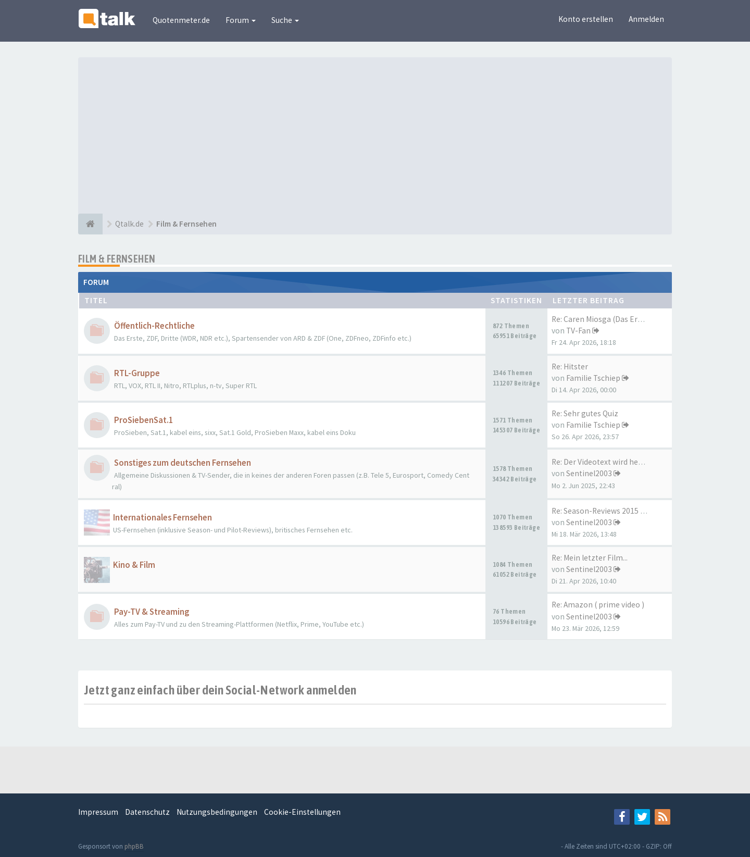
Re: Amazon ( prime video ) (598, 605)
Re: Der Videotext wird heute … (605, 462)
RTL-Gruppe (137, 373)
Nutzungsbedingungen (217, 812)
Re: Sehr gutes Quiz (585, 413)
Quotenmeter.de (181, 20)
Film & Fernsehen (116, 259)
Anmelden (646, 19)
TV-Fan (578, 331)
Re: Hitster (570, 366)
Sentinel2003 (589, 473)
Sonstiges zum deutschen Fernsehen (182, 462)
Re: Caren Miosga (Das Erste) (601, 319)
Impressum (98, 812)
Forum (241, 20)
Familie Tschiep (593, 378)
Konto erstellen (585, 19)
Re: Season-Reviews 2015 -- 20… (608, 511)
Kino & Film (134, 565)
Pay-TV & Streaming (151, 611)
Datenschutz (147, 812)
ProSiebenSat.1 (143, 420)
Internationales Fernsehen (162, 517)
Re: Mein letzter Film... (590, 558)
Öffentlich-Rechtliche (154, 325)
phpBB (134, 846)
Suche (285, 20)
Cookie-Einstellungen (302, 812)
